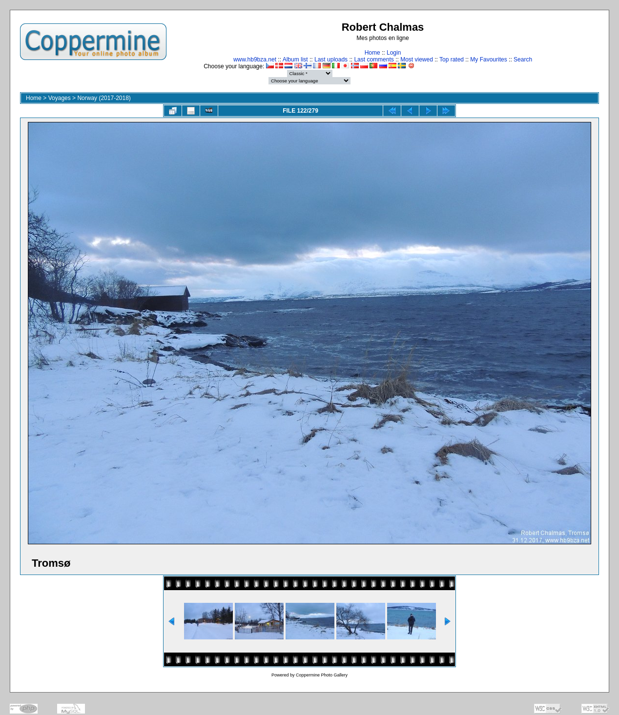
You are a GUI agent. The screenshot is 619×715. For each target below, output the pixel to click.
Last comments (373, 59)
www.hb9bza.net (254, 59)
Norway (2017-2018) (103, 98)
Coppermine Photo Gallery (322, 675)
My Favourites (488, 59)
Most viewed (416, 59)
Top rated (451, 59)
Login (394, 52)
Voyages (59, 98)
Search (523, 59)
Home (372, 52)
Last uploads (331, 59)
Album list (295, 59)
